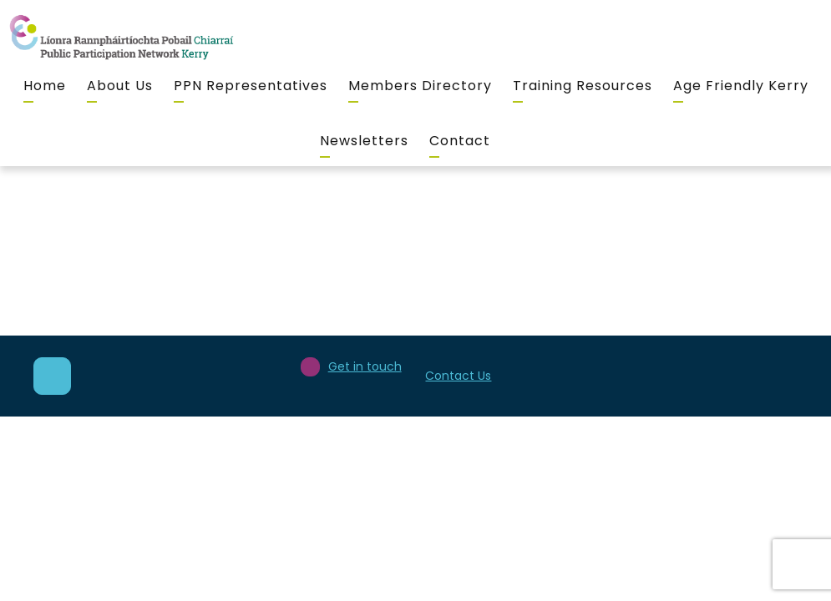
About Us (120, 85)
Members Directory (420, 85)
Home (44, 85)
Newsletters (364, 140)
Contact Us (458, 375)
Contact (459, 140)
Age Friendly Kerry (740, 85)
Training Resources (582, 85)
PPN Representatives (250, 85)
